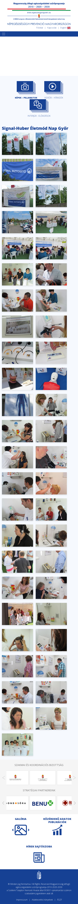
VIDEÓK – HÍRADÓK (53, 90)
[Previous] (3, 778)
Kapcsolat (51, 27)
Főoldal (39, 27)
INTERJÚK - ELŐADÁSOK (39, 108)
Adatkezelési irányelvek (42, 899)
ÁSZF (59, 899)
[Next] (74, 778)
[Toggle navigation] (3, 34)
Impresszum (22, 899)
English (65, 27)
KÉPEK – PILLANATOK (26, 90)
